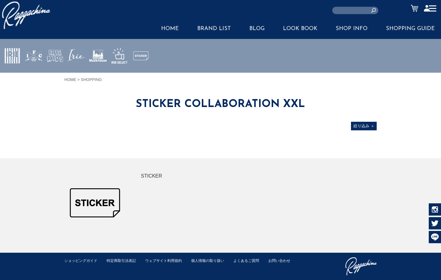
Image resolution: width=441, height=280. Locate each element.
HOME (170, 29)
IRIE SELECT (119, 74)
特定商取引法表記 (125, 260)
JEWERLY (76, 70)
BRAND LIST (214, 29)
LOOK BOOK (300, 29)
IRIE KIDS (55, 74)
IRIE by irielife (12, 74)
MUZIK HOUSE (98, 74)
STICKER (141, 70)
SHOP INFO (352, 29)
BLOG (257, 29)
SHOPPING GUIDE (410, 29)
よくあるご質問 (258, 260)
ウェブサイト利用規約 (170, 260)
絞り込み (364, 126)
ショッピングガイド (82, 260)
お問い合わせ (76, 267)
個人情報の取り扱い (217, 260)
